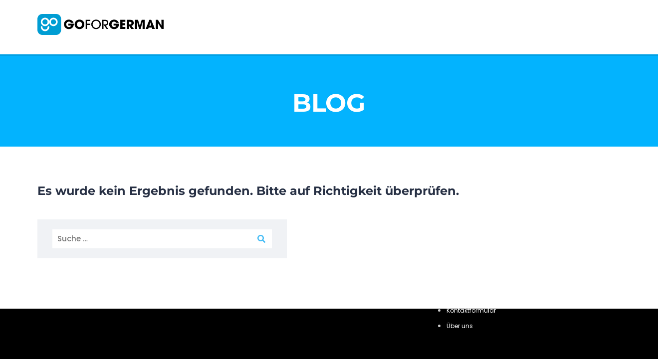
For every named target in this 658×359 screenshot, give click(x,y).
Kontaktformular (471, 310)
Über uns (459, 326)
